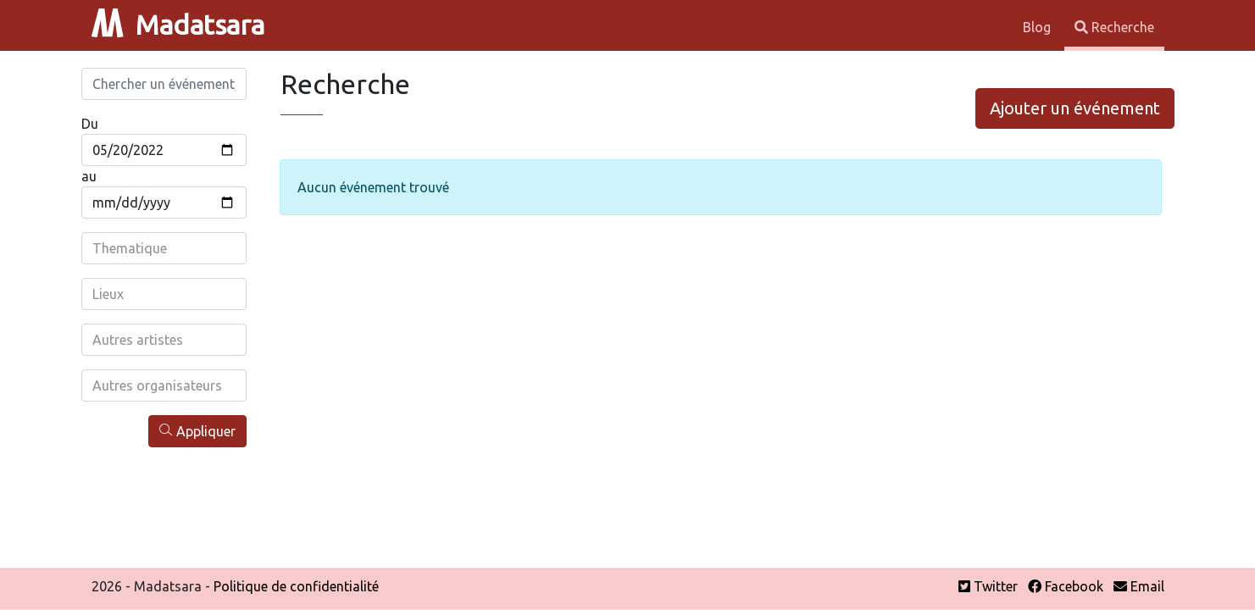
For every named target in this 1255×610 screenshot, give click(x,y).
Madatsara (178, 24)
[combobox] (164, 248)
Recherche (1114, 27)
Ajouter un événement (1075, 108)
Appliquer (197, 431)
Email (1138, 586)
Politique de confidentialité (296, 586)
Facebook (1065, 586)
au (89, 176)
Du (89, 123)
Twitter (988, 586)
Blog (1038, 27)
